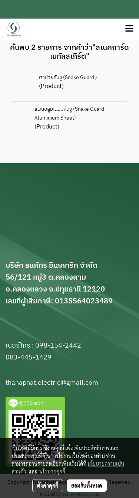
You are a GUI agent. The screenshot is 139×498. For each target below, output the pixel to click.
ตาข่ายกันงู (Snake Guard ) (68, 77)
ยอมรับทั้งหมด (86, 485)
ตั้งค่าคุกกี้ (47, 485)
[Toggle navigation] (129, 29)
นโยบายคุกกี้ (52, 471)
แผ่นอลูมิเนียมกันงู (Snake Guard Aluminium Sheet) (69, 113)
